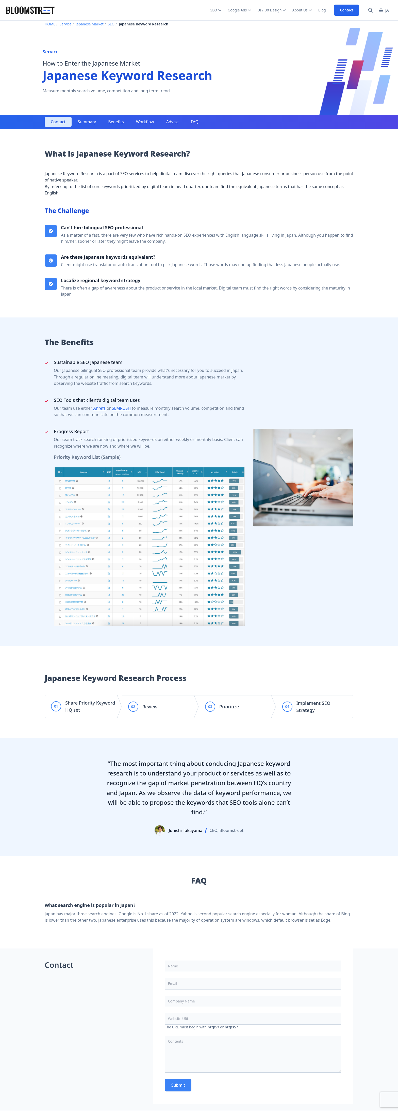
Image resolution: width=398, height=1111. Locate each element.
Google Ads (237, 10)
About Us (299, 10)
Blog (322, 10)
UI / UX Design (269, 10)
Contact (346, 10)
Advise (172, 122)
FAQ (194, 122)
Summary (87, 122)
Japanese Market (90, 24)
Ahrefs (99, 408)
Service (66, 24)
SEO (213, 10)
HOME (50, 24)
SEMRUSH (121, 408)
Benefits (116, 122)
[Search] (370, 10)
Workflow (145, 122)
